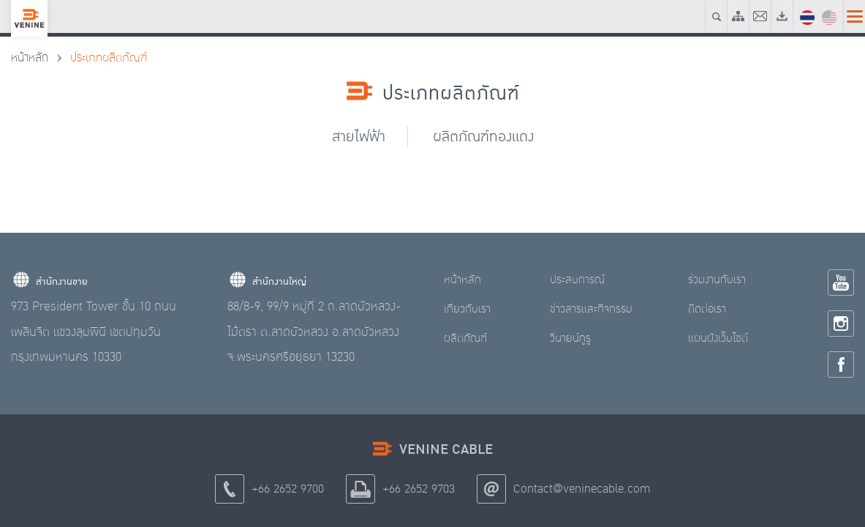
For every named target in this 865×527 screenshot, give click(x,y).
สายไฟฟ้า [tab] (358, 136)
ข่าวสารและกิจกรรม (591, 309)
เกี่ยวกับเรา (467, 309)
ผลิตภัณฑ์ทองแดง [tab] (483, 136)
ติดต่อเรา (707, 309)
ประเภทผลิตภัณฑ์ (108, 58)
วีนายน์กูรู (570, 338)
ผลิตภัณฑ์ (465, 338)
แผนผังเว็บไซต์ (718, 338)
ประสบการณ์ (577, 279)
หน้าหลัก (29, 58)
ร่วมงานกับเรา (717, 279)
